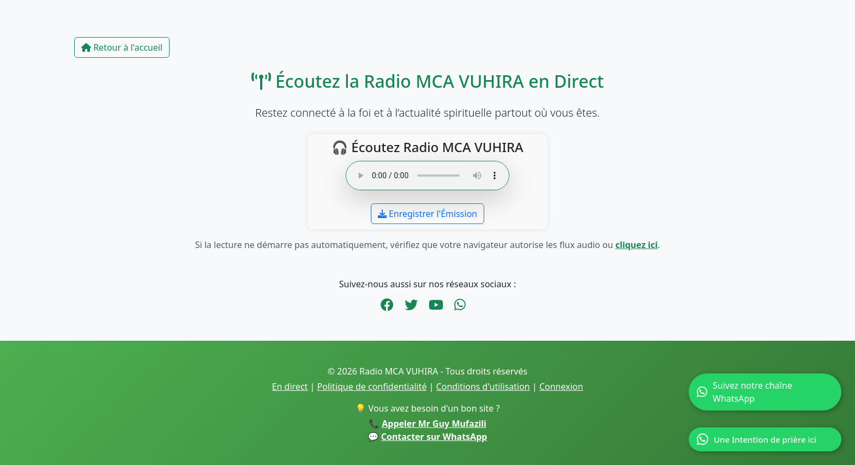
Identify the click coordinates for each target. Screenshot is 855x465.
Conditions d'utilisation (483, 386)
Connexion (561, 386)
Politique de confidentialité (372, 386)
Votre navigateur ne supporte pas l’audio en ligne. (427, 175)
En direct (290, 386)
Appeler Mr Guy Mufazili (434, 424)
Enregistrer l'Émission (427, 214)
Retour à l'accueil (121, 47)
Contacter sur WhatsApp (434, 437)
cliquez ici (636, 245)
